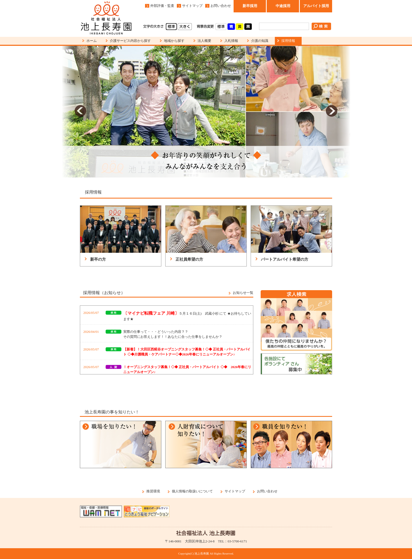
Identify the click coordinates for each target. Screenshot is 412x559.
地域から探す (174, 41)
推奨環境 (153, 491)
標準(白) (220, 26)
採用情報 (288, 41)
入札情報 (231, 41)
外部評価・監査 (162, 6)
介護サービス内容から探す (130, 41)
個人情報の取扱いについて (192, 491)
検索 (321, 26)
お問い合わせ (220, 6)
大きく (185, 26)
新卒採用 (250, 6)
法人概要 (204, 41)
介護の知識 (259, 41)
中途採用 (283, 6)
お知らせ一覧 (243, 293)
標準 (171, 26)
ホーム (91, 41)
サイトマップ (192, 6)
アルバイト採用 (316, 6)
